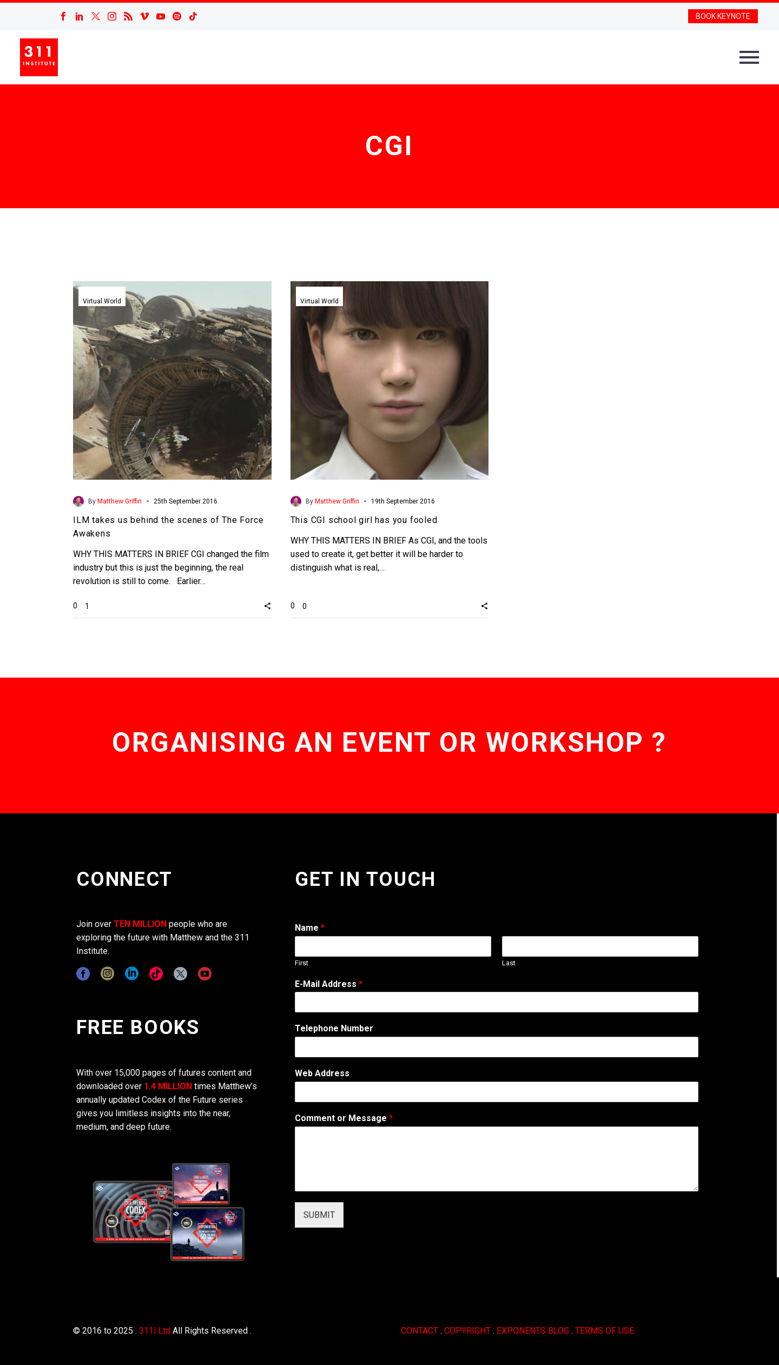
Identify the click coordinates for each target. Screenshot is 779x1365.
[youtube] (205, 973)
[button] (267, 606)
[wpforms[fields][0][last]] (600, 946)
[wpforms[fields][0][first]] (393, 946)
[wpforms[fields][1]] (496, 1002)
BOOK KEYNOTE (723, 16)
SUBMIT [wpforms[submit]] (319, 1215)
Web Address (322, 1073)
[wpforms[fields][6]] (496, 1047)
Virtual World (102, 301)
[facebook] (83, 973)
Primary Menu (749, 57)
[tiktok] (156, 973)
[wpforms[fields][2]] (496, 1159)
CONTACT (419, 1331)
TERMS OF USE (604, 1331)
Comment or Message (344, 1118)
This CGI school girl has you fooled (364, 520)
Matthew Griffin (119, 501)
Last (509, 963)
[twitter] (180, 973)
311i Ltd (154, 1331)
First (301, 963)
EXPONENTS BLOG (533, 1331)
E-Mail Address (328, 984)
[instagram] (107, 973)
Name (310, 928)
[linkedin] (131, 973)
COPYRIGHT (467, 1331)
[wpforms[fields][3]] (496, 1092)
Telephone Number (334, 1028)
